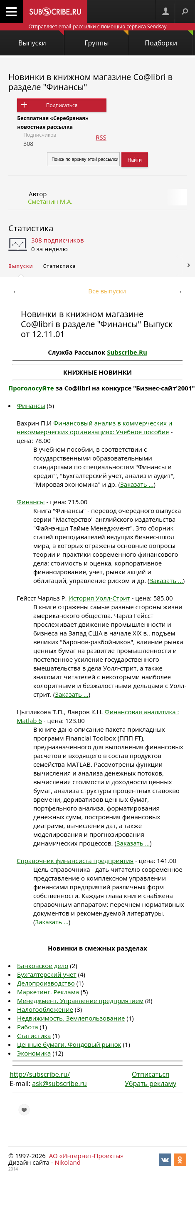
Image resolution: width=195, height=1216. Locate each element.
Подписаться (61, 105)
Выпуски (41, 39)
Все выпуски (107, 291)
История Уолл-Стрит (99, 598)
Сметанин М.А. (50, 201)
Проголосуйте (31, 388)
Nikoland (67, 1162)
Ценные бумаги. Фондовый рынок (69, 1044)
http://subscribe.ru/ (40, 1074)
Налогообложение (45, 1009)
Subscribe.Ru (127, 352)
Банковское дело (42, 965)
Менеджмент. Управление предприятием (80, 1000)
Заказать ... (136, 484)
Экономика (34, 1053)
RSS (101, 137)
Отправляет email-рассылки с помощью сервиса (97, 26)
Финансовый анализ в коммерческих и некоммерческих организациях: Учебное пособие (94, 427)
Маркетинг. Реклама (48, 992)
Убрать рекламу (150, 1083)
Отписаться (150, 1074)
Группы (106, 39)
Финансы (31, 405)
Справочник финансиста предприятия (75, 860)
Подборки (169, 39)
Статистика (30, 228)
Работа (27, 1027)
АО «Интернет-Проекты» (86, 1155)
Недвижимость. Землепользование (71, 1018)
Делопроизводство (46, 983)
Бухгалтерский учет (47, 974)
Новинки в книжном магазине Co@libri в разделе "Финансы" (90, 82)
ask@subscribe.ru (59, 1083)
